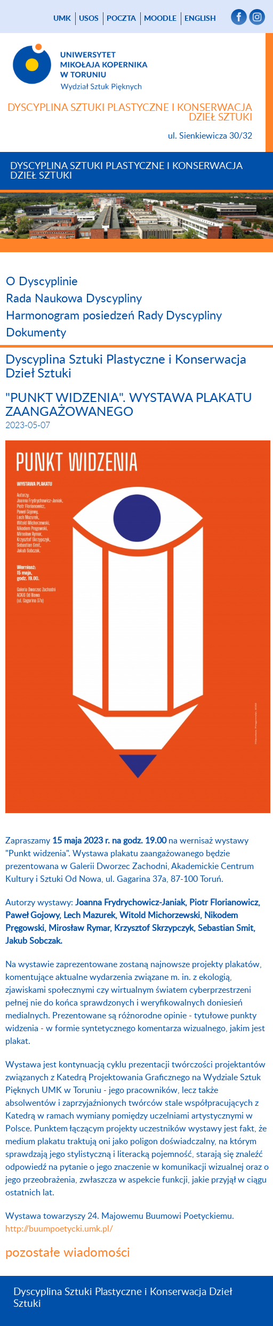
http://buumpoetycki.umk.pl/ (59, 1229)
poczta (121, 18)
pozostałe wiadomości (67, 1253)
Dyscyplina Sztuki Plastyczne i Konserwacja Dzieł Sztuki (126, 171)
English (200, 18)
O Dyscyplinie (42, 281)
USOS (89, 18)
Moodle (160, 18)
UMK (62, 18)
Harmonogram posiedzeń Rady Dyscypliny (114, 316)
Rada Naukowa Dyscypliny (74, 298)
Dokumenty (36, 333)
